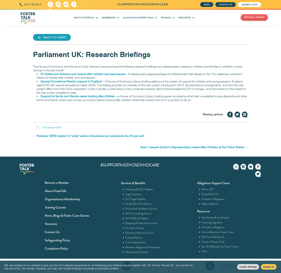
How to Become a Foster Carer (218, 232)
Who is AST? (208, 189)
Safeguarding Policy (57, 240)
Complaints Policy (56, 248)
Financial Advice (133, 238)
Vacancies (51, 224)
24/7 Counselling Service (138, 213)
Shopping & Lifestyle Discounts (141, 223)
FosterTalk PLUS (210, 194)
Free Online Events (135, 242)
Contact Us (52, 232)
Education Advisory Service (139, 233)
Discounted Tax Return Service (141, 209)
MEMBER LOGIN (249, 4)
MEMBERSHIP (108, 17)
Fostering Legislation (212, 222)
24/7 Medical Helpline (136, 218)
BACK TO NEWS (51, 37)
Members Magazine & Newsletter (142, 247)
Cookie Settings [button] (248, 266)
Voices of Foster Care (213, 242)
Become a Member (57, 182)
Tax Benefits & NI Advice (138, 204)
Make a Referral (210, 204)
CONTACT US (225, 4)
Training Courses (55, 207)
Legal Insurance (133, 194)
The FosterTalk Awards (213, 237)
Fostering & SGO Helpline (139, 189)
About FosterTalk (55, 191)
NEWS (207, 4)
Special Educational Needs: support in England (71, 81)
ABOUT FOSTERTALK (84, 17)
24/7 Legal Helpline (135, 199)
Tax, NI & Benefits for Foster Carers (220, 247)
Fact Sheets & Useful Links (215, 218)
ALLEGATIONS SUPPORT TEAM (138, 17)
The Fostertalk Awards (136, 252)
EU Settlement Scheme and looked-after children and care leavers (83, 74)
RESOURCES (184, 17)
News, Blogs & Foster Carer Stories (67, 215)
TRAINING (166, 17)
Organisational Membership (62, 199)
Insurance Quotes (134, 228)
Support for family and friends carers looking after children (78, 96)
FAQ (204, 251)
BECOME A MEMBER (254, 17)
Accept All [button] (268, 266)
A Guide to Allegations (213, 199)
